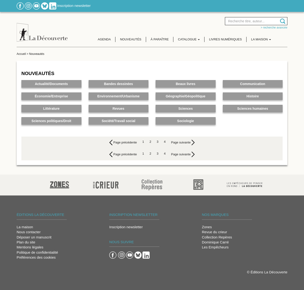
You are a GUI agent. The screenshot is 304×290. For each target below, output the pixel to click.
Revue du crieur (214, 232)
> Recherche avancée (274, 27)
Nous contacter (29, 232)
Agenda (104, 39)
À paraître (160, 39)
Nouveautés (130, 39)
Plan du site (26, 242)
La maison (25, 227)
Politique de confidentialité (37, 252)
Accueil (21, 54)
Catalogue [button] (189, 39)
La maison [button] (261, 39)
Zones (207, 227)
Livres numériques (225, 39)
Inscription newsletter (74, 6)
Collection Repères (217, 237)
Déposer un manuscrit (34, 237)
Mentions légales (30, 247)
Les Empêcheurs (215, 247)
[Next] (183, 142)
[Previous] (123, 142)
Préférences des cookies (36, 257)
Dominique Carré (215, 242)
